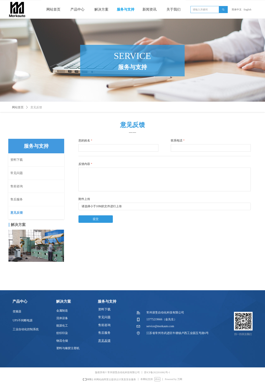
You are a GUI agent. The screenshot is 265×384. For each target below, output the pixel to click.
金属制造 (62, 310)
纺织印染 (62, 333)
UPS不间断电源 (23, 320)
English (247, 9)
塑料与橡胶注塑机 (68, 348)
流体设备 (62, 318)
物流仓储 (62, 340)
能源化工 (62, 325)
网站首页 (18, 107)
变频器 (17, 311)
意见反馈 (36, 107)
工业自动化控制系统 (26, 329)
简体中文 (237, 9)
